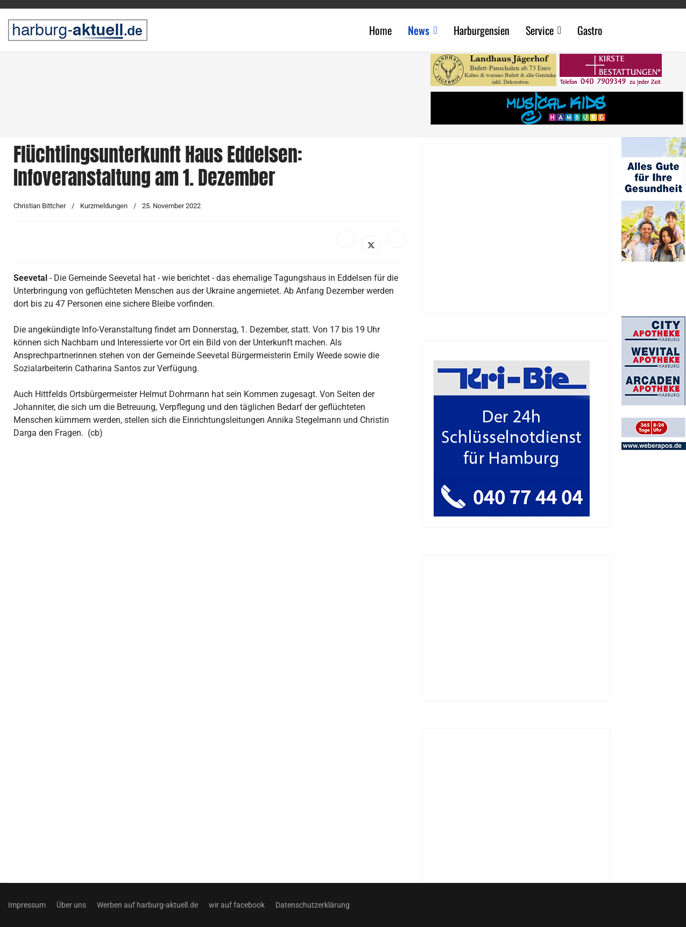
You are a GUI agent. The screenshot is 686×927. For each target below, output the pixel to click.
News (418, 30)
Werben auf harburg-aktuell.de (147, 905)
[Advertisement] (215, 91)
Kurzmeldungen (104, 206)
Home (380, 30)
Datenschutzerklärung (312, 905)
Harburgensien (482, 30)
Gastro (590, 30)
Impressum (27, 905)
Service (540, 30)
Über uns (71, 905)
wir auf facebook (237, 905)
